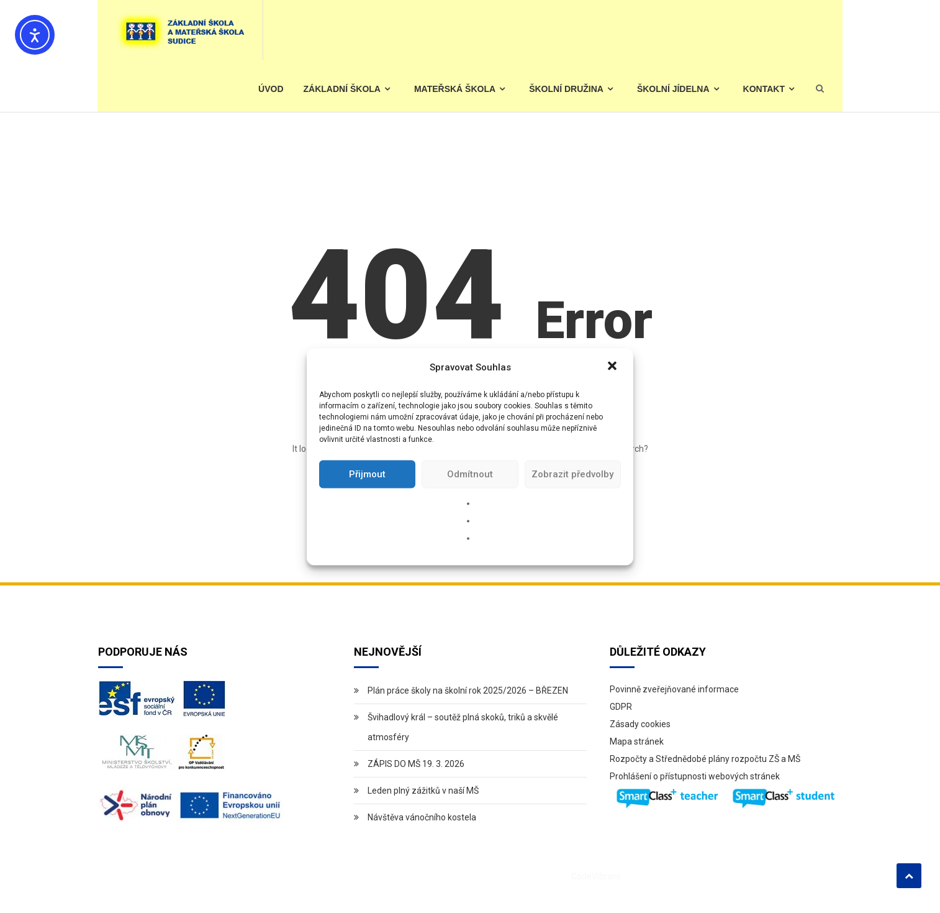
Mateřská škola (454, 89)
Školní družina (566, 89)
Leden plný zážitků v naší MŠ (423, 791)
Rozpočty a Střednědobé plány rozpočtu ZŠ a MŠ (705, 759)
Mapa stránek (637, 741)
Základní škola (342, 89)
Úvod (270, 89)
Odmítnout (470, 474)
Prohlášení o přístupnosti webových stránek (695, 776)
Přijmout (367, 474)
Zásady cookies (640, 724)
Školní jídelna (673, 89)
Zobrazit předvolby (572, 474)
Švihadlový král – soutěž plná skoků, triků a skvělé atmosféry (463, 727)
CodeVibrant (595, 876)
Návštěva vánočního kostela (422, 817)
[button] (613, 366)
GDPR (621, 707)
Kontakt (764, 89)
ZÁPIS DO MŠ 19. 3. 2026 (416, 764)
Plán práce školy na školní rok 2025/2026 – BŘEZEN (468, 690)
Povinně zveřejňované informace (674, 689)
